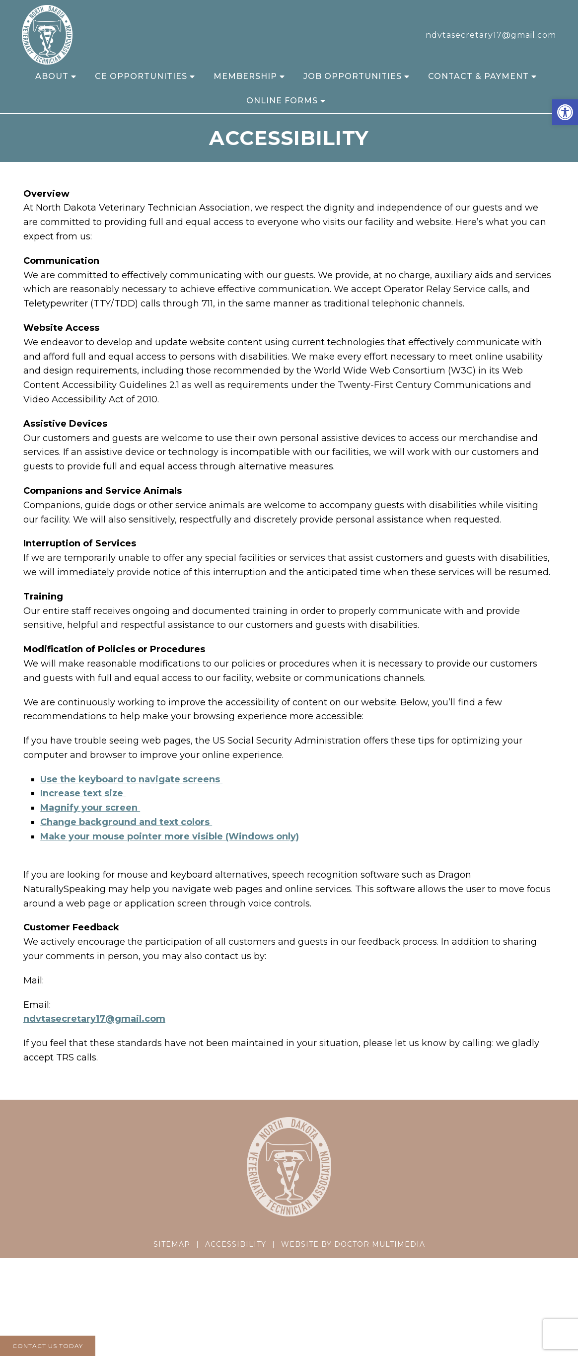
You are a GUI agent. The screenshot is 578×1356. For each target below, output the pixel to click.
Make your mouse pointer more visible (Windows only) (169, 836)
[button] (565, 112)
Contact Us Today (47, 1346)
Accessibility (235, 1244)
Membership (245, 76)
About (52, 76)
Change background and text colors (126, 822)
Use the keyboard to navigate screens (131, 779)
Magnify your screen (90, 807)
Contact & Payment (478, 76)
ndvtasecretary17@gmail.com (491, 35)
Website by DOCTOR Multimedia (353, 1244)
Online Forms (282, 100)
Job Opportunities (352, 76)
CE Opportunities (141, 76)
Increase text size (83, 793)
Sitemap (171, 1244)
